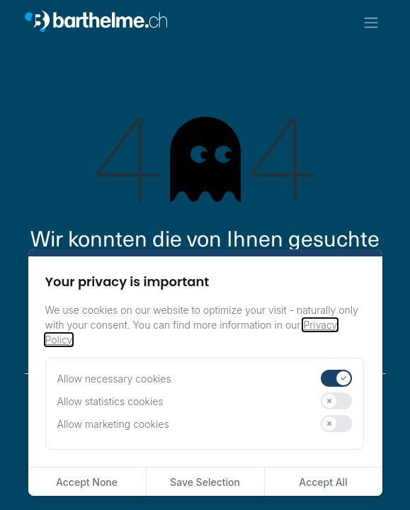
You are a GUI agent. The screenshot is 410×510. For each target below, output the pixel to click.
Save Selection (205, 482)
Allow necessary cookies (114, 379)
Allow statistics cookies (110, 401)
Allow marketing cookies (113, 424)
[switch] (336, 378)
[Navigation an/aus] (371, 22)
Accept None (87, 482)
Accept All (323, 482)
